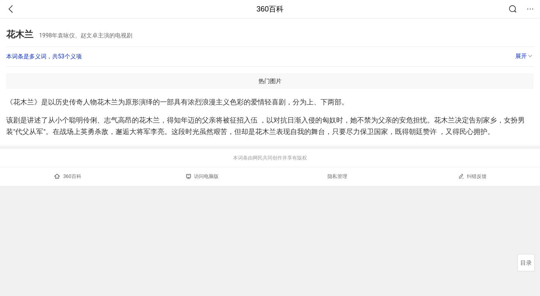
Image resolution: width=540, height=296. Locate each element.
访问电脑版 (202, 176)
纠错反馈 (472, 176)
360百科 (270, 9)
